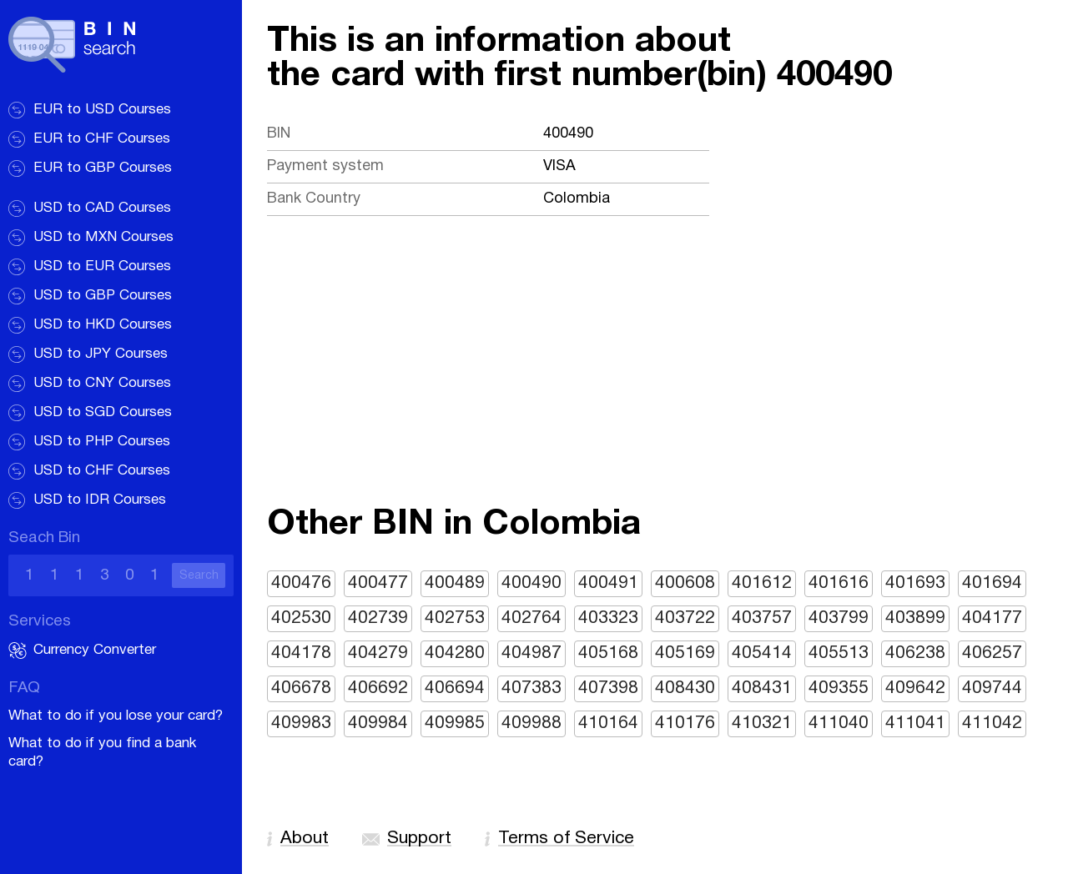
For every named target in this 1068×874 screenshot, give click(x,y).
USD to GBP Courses (102, 295)
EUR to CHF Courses (101, 139)
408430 (685, 688)
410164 (608, 723)
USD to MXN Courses (103, 237)
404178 (301, 653)
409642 (915, 688)
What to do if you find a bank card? (102, 752)
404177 (992, 618)
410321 (762, 723)
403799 (839, 618)
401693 (915, 583)
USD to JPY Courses (100, 354)
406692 (378, 688)
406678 (301, 688)
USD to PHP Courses (101, 441)
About (304, 838)
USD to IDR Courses (99, 500)
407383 (531, 688)
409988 (531, 723)
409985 (455, 723)
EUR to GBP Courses (102, 168)
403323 (608, 618)
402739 (378, 618)
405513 (839, 653)
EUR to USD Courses (102, 109)
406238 (915, 653)
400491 (608, 583)
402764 (531, 618)
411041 (915, 723)
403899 (915, 618)
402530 (301, 618)
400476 (301, 583)
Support (419, 838)
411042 (992, 723)
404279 (378, 653)
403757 (762, 618)
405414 (762, 653)
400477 (378, 583)
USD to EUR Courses (102, 266)
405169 (685, 653)
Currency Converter (94, 650)
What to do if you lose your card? (115, 716)
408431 (762, 688)
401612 (762, 583)
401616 (839, 583)
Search (199, 575)
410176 (685, 723)
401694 (992, 583)
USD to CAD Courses (102, 208)
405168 (608, 653)
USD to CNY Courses (102, 383)
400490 (531, 583)
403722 (685, 618)
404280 (455, 653)
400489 (455, 583)
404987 (531, 653)
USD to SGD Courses (102, 412)
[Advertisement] (655, 383)
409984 (378, 723)
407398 (608, 688)
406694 (455, 688)
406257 (992, 653)
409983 (301, 723)
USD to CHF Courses (101, 471)
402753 (455, 618)
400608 (685, 583)
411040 (839, 723)
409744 (992, 688)
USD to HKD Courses (102, 325)
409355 (839, 688)
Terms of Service (566, 838)
